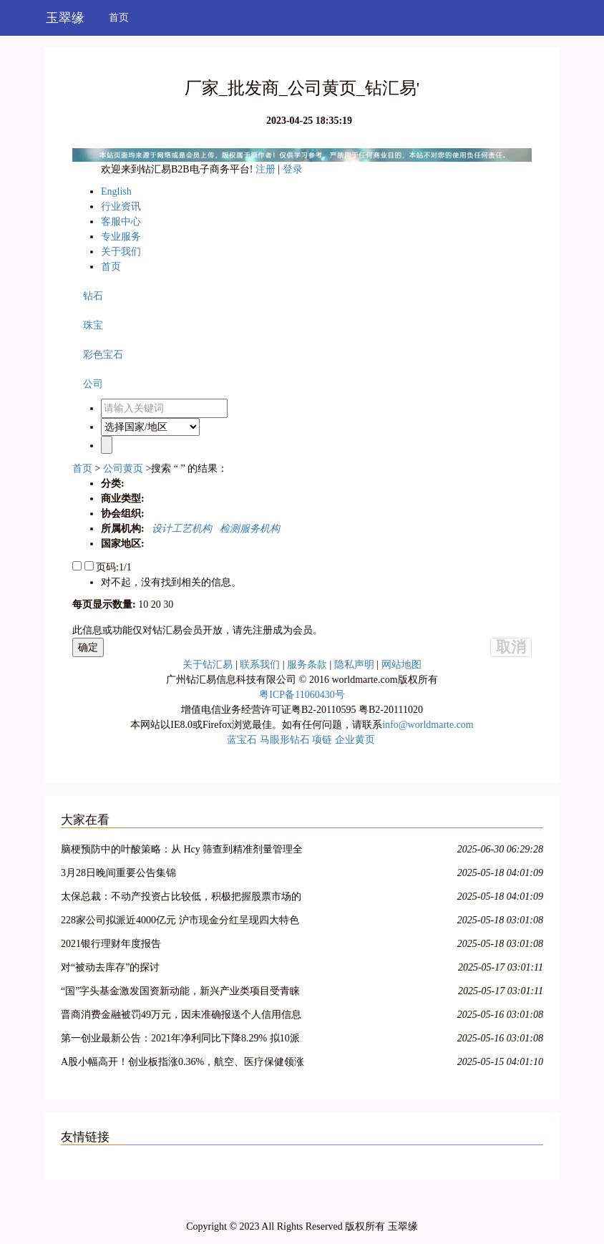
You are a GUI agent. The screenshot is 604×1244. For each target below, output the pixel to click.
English (116, 191)
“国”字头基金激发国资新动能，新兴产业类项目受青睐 (180, 991)
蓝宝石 (242, 739)
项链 (322, 739)
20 (156, 604)
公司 (93, 384)
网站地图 (401, 664)
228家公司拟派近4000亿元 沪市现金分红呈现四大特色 (180, 920)
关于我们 (121, 251)
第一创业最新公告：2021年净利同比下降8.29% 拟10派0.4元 (180, 1040)
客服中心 (121, 221)
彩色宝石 (103, 354)
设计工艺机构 (179, 528)
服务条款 (307, 664)
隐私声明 (354, 664)
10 (143, 604)
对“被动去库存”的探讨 (110, 967)
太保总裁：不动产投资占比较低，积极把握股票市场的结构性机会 (181, 898)
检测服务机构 (247, 528)
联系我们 (260, 664)
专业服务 (121, 236)
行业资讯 (121, 206)
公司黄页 (123, 468)
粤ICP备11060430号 (301, 694)
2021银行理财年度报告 (111, 943)
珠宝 (93, 325)
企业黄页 (355, 739)
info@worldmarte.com (428, 724)
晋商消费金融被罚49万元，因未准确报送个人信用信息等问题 (181, 1016)
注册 (266, 169)
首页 (119, 17)
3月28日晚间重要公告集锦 (118, 873)
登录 (293, 169)
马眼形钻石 (285, 739)
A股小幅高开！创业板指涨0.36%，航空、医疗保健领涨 (182, 1061)
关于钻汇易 (207, 664)
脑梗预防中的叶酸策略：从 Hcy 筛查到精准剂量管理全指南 (182, 851)
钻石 (93, 296)
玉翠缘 (65, 18)
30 (168, 604)
